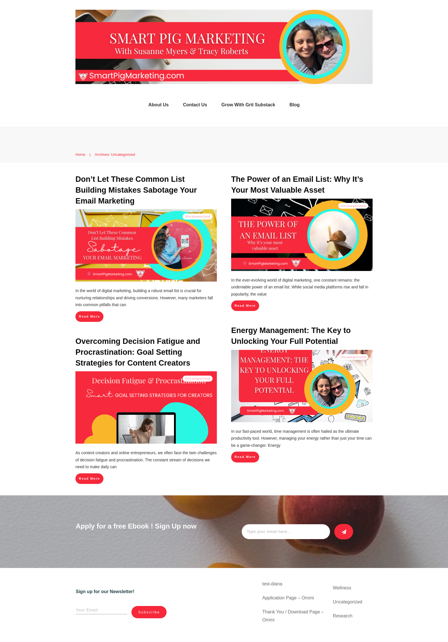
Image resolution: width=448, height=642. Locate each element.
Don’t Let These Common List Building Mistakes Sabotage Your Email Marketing (136, 190)
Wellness (342, 587)
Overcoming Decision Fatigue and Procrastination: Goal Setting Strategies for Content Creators (137, 352)
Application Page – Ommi (288, 597)
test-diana (272, 583)
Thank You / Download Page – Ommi (293, 615)
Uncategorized (197, 216)
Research (342, 615)
